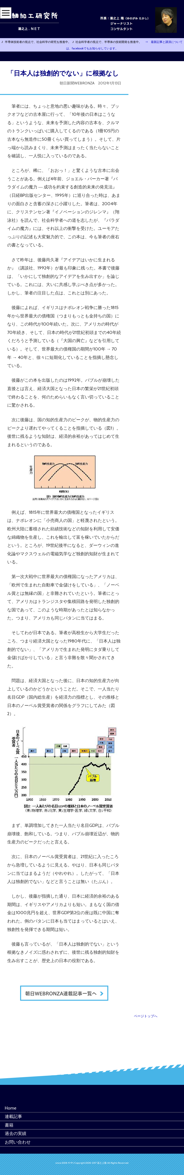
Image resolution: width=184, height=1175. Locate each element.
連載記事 (13, 1116)
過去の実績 (15, 1133)
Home (10, 1108)
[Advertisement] (163, 138)
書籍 (9, 1125)
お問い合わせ (18, 1142)
